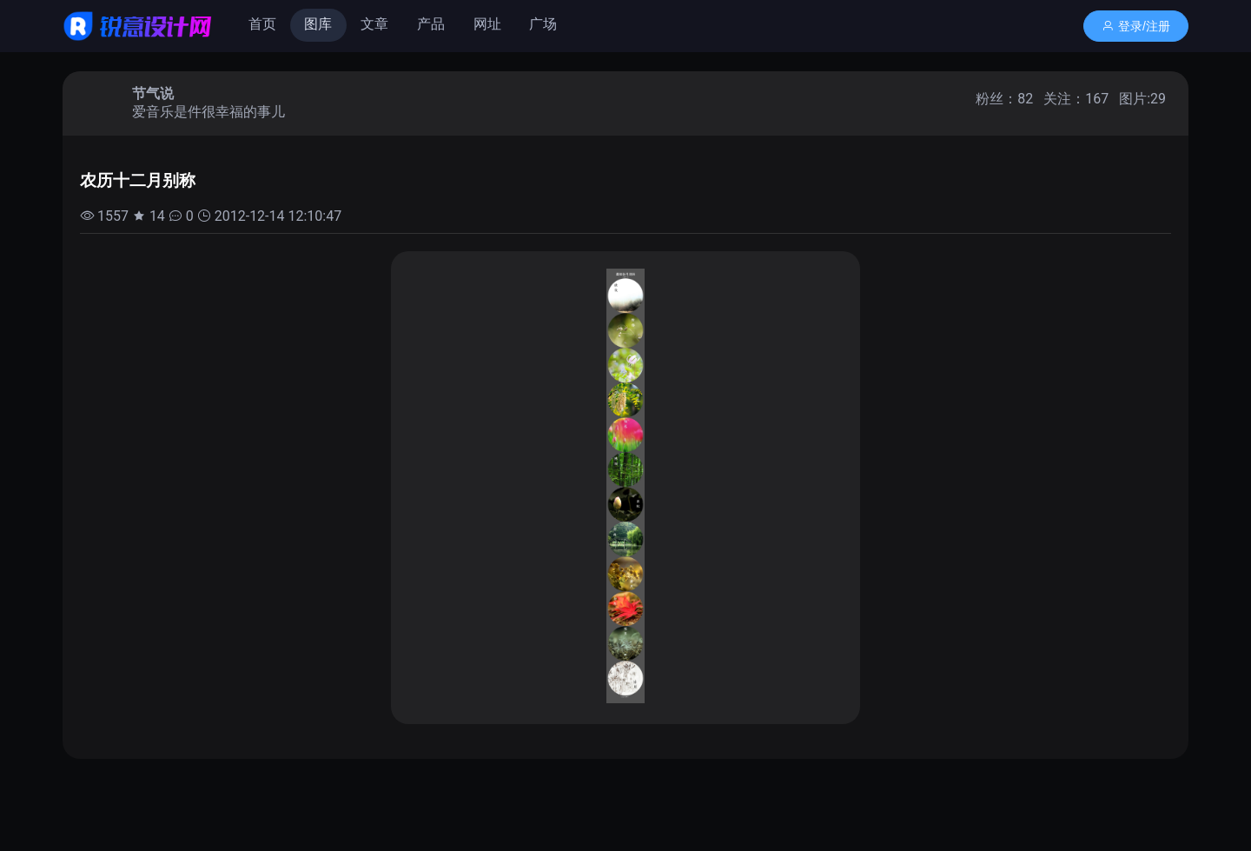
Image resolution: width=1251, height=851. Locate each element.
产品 (431, 24)
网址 (487, 24)
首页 (262, 24)
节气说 (153, 93)
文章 (374, 24)
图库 (318, 24)
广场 (543, 24)
